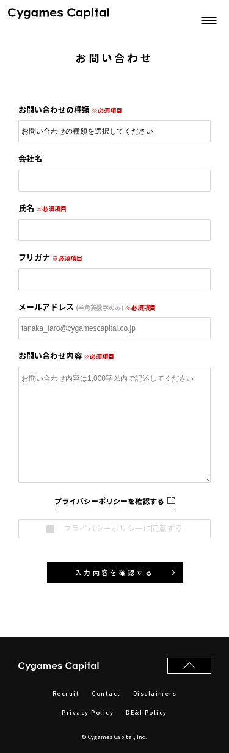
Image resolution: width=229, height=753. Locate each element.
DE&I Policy (146, 712)
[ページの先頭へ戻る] (189, 666)
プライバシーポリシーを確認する (114, 500)
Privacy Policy (88, 712)
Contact (106, 693)
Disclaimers (155, 693)
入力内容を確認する (114, 572)
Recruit (66, 693)
